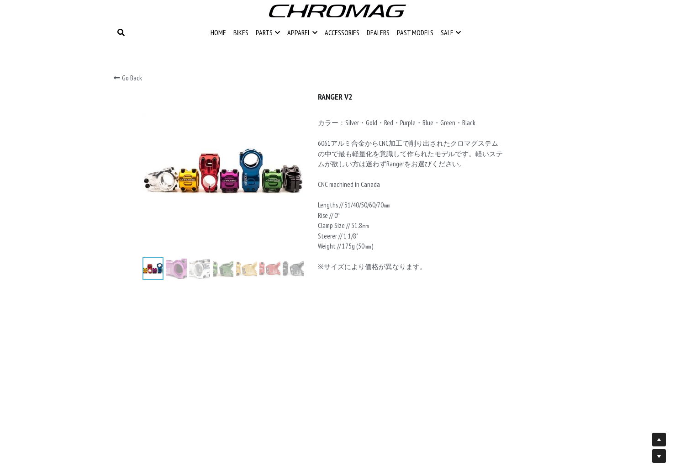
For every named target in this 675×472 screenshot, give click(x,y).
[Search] (121, 32)
